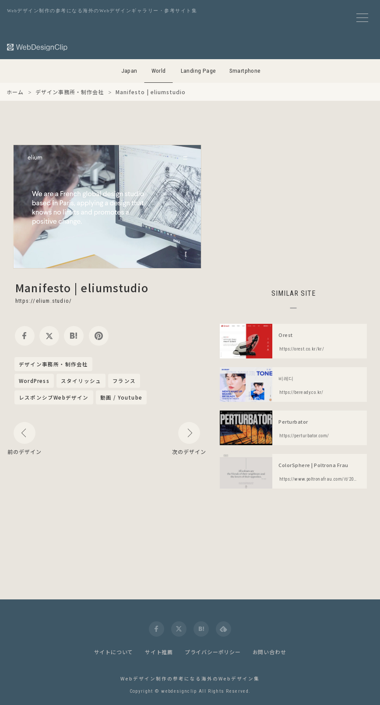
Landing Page (198, 70)
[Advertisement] (293, 206)
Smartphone (245, 70)
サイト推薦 (159, 651)
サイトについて (114, 651)
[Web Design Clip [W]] (37, 47)
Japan (129, 70)
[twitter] (49, 336)
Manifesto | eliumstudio (82, 287)
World (158, 70)
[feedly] (223, 629)
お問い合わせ (269, 651)
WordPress (34, 380)
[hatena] (74, 336)
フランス (124, 380)
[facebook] (25, 336)
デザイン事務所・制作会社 (53, 364)
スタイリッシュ (81, 380)
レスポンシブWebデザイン (54, 397)
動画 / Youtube (121, 397)
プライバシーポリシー (213, 651)
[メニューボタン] (362, 18)
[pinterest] (99, 336)
